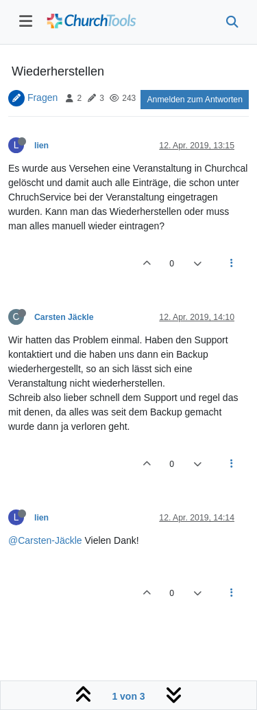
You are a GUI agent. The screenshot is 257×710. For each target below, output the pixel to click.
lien (41, 145)
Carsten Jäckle (64, 317)
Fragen (42, 97)
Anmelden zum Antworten (195, 99)
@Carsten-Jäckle (45, 540)
